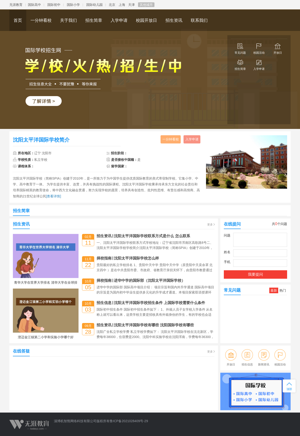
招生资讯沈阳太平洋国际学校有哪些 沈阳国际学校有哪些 (145, 325)
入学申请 (259, 64)
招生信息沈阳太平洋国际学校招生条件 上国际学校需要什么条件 (151, 303)
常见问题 (240, 47)
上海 (122, 5)
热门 (282, 290)
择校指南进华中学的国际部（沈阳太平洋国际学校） (141, 280)
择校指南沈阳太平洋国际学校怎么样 (128, 258)
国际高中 (34, 5)
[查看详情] (53, 196)
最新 (273, 290)
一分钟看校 (170, 139)
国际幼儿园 (94, 5)
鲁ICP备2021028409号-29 (129, 421)
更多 (210, 224)
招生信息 (247, 357)
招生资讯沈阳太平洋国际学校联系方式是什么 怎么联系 (143, 236)
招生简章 (240, 64)
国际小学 (73, 5)
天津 (131, 5)
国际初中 (53, 5)
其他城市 (146, 5)
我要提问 (255, 274)
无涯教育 (15, 5)
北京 (112, 5)
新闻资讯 (264, 357)
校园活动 (259, 47)
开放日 (277, 47)
